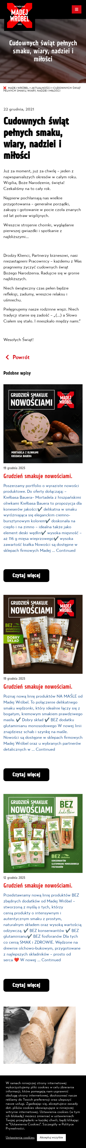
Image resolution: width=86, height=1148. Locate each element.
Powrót (16, 357)
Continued (65, 551)
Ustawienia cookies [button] (20, 1137)
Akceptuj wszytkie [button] (51, 1137)
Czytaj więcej (26, 576)
